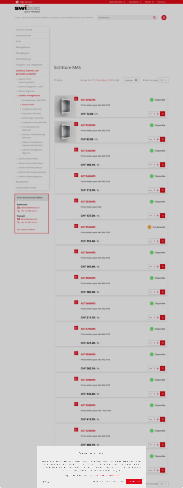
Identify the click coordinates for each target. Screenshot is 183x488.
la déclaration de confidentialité (106, 475)
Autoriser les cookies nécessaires (108, 481)
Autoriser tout (134, 481)
